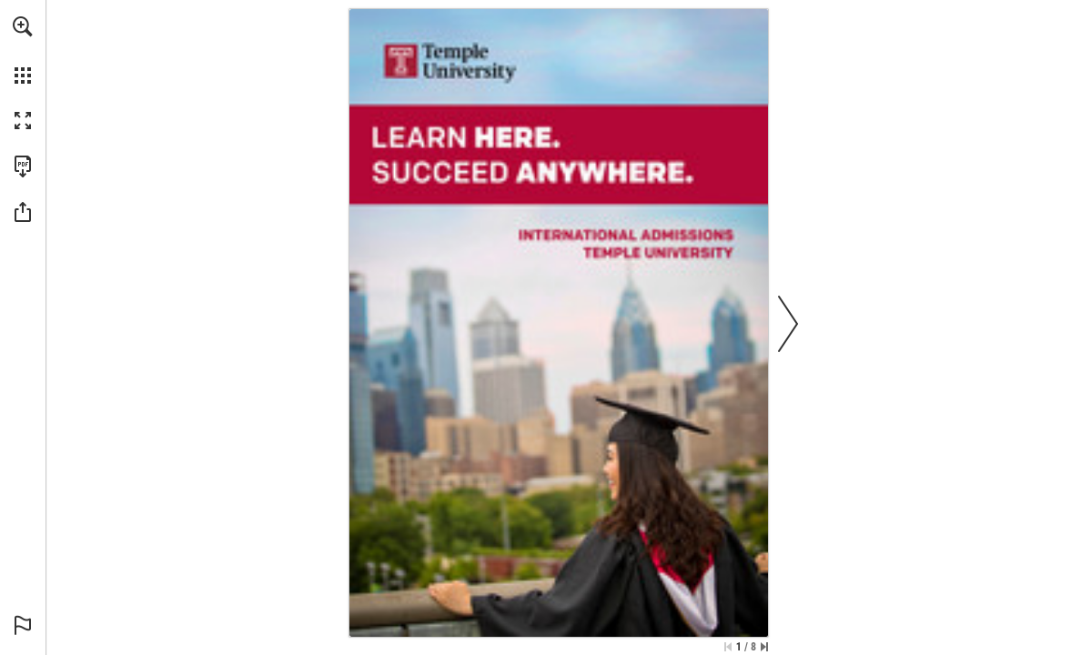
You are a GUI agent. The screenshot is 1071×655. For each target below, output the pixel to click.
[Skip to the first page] (728, 646)
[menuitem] (22, 50)
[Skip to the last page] (764, 646)
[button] (22, 26)
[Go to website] (448, 59)
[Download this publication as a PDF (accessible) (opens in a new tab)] (22, 166)
